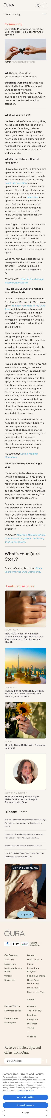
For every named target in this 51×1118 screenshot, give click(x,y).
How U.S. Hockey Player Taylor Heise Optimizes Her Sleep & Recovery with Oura (22, 799)
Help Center (33, 960)
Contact (31, 1000)
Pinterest (32, 1024)
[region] (25, 1092)
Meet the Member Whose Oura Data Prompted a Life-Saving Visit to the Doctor (25, 538)
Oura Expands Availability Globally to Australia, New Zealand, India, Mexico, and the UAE (24, 693)
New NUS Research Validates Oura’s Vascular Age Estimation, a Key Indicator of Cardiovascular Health (24, 638)
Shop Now (25, 914)
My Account (33, 988)
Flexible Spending (36, 976)
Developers (10, 1023)
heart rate (32, 197)
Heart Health (12, 630)
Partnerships (11, 1018)
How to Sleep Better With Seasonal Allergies (23, 846)
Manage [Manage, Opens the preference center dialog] (25, 1113)
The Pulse (34, 1011)
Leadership (10, 964)
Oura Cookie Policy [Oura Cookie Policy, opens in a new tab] (26, 1090)
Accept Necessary (25, 1105)
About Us (9, 960)
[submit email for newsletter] (43, 1061)
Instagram (32, 1020)
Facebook (32, 1015)
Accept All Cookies (25, 1097)
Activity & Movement (16, 793)
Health (8, 742)
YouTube (31, 1037)
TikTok (30, 1028)
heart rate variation (16, 183)
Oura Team (17, 62)
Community (13, 24)
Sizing (30, 964)
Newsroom (9, 980)
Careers (8, 976)
